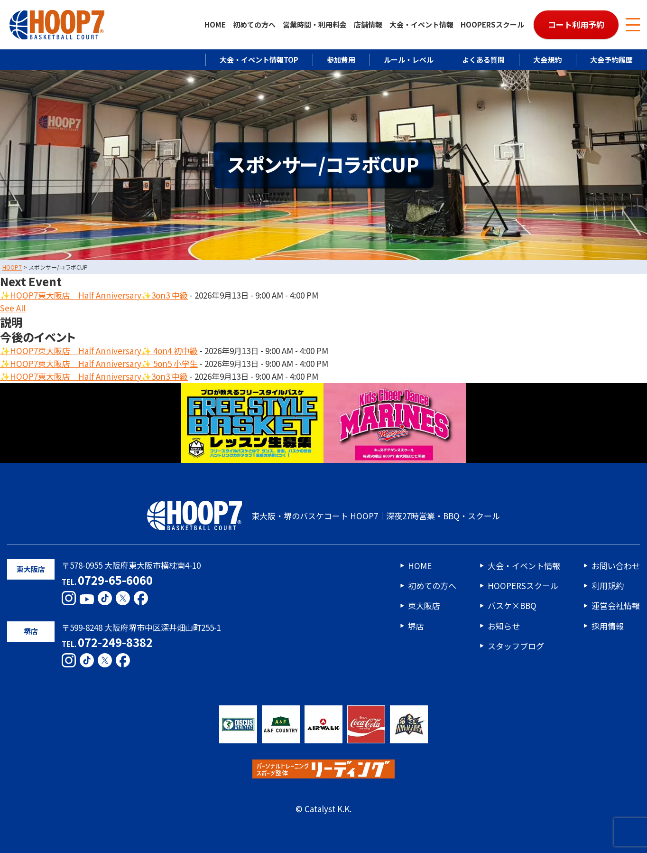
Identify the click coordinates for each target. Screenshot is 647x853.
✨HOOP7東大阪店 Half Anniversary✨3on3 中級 (94, 295)
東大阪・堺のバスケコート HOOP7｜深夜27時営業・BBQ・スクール (323, 515)
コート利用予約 (576, 24)
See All (13, 308)
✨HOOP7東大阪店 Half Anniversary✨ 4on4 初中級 (99, 350)
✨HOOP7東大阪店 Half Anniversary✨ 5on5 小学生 (99, 363)
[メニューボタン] (633, 24)
